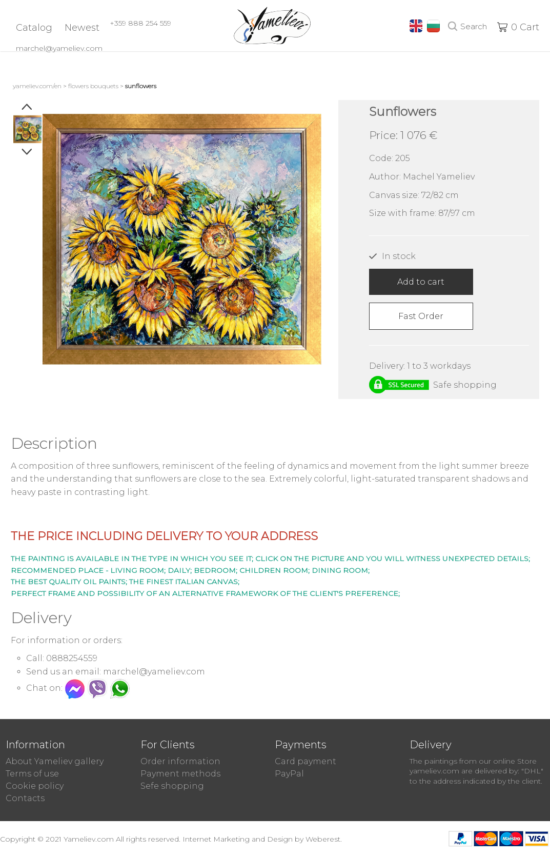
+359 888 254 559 (140, 23)
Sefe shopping (172, 786)
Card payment (305, 761)
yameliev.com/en (37, 86)
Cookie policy (35, 786)
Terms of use (32, 774)
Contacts (25, 798)
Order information (180, 761)
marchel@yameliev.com (59, 48)
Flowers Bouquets (93, 86)
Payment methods (180, 774)
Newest (82, 27)
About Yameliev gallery (55, 761)
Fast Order (420, 316)
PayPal (289, 774)
